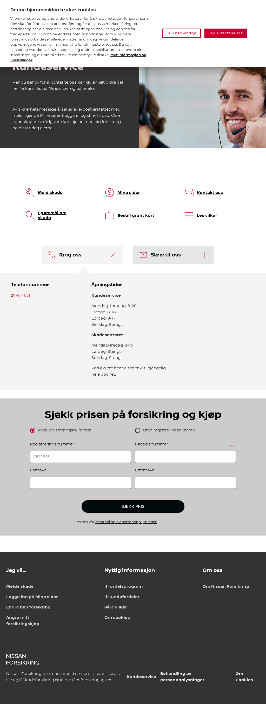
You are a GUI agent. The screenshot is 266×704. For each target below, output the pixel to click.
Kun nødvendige (181, 33)
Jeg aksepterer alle (226, 33)
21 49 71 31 (20, 295)
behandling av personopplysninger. (126, 522)
